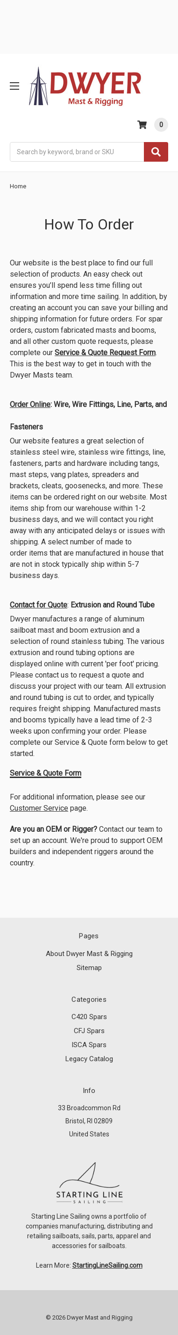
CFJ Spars (89, 1031)
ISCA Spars (89, 1045)
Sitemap (89, 968)
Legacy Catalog (89, 1059)
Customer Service (39, 808)
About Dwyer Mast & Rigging (89, 953)
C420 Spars (89, 1017)
